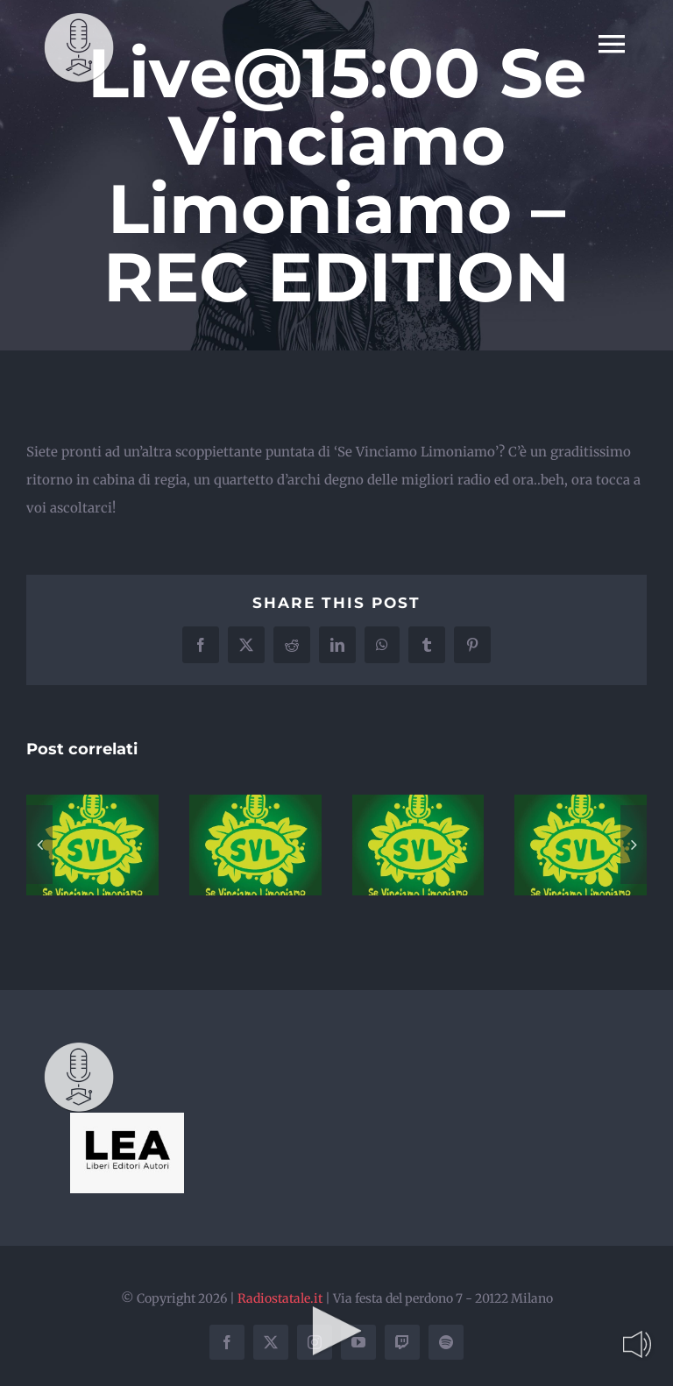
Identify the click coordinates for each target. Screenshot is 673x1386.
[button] (39, 844)
